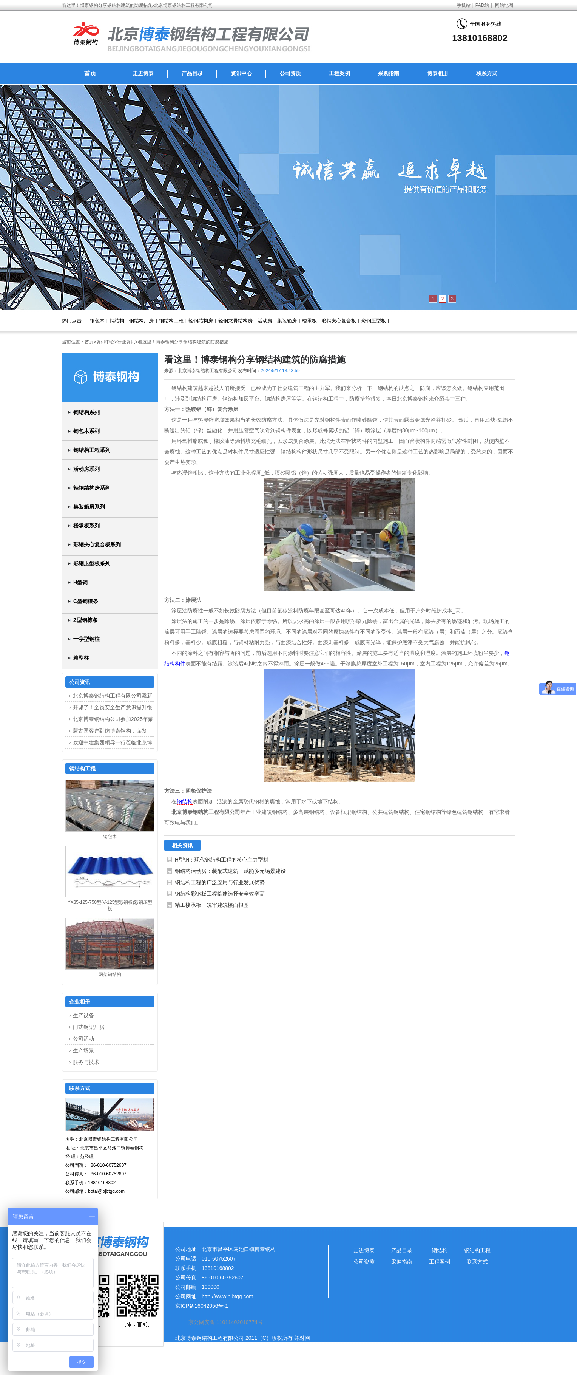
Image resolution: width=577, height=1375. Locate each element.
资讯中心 (241, 73)
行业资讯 (126, 342)
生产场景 (83, 1050)
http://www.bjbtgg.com (227, 1296)
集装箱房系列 (89, 507)
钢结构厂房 (141, 320)
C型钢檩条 (85, 601)
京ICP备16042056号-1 (201, 1306)
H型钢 (80, 582)
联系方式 (486, 73)
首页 (90, 73)
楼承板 (309, 320)
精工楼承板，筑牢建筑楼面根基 (212, 905)
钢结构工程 (171, 320)
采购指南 (388, 73)
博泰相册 (437, 73)
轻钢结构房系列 (91, 488)
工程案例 (339, 73)
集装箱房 (287, 320)
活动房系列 (86, 469)
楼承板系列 (86, 526)
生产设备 (83, 1015)
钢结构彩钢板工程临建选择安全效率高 (220, 894)
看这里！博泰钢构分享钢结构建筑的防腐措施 (183, 342)
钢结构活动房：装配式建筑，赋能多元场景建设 (230, 871)
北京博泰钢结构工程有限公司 (207, 370)
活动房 (265, 320)
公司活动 (83, 1039)
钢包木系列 (86, 431)
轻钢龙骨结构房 (235, 320)
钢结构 (117, 320)
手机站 (464, 5)
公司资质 (290, 73)
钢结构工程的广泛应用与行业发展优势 (220, 882)
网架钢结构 (110, 974)
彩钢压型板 (373, 320)
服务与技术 (86, 1062)
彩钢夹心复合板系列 (97, 544)
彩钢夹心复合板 (339, 320)
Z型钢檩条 (85, 620)
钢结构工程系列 (91, 450)
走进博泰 (143, 73)
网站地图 (504, 5)
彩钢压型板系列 (91, 563)
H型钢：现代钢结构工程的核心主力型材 (221, 860)
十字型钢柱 (86, 639)
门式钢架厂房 (89, 1027)
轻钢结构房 (200, 320)
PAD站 (482, 5)
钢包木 (97, 320)
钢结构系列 (86, 412)
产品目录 (192, 73)
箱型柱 (81, 658)
